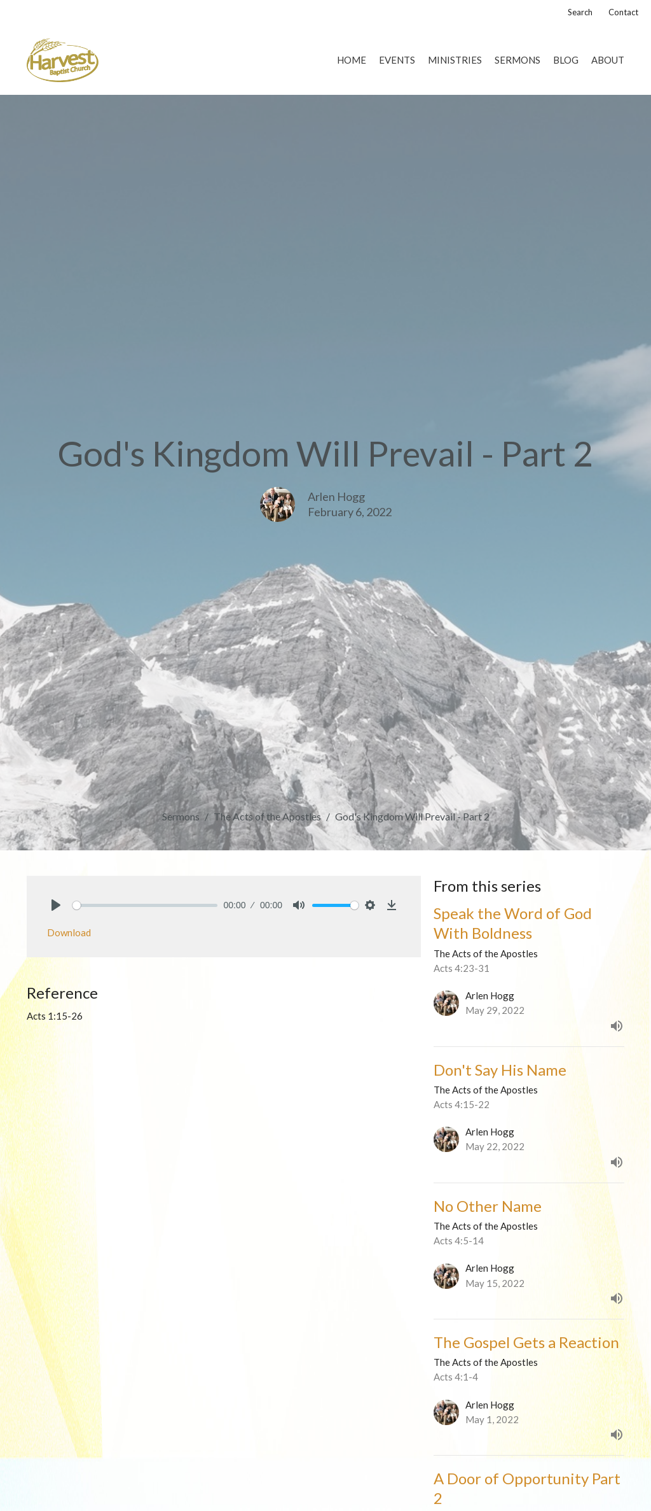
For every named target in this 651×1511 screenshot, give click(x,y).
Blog (566, 60)
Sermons (517, 60)
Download (69, 932)
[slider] (144, 905)
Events (397, 60)
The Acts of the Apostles (267, 816)
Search (580, 12)
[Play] (56, 905)
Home (351, 60)
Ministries (455, 60)
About (607, 60)
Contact (623, 12)
